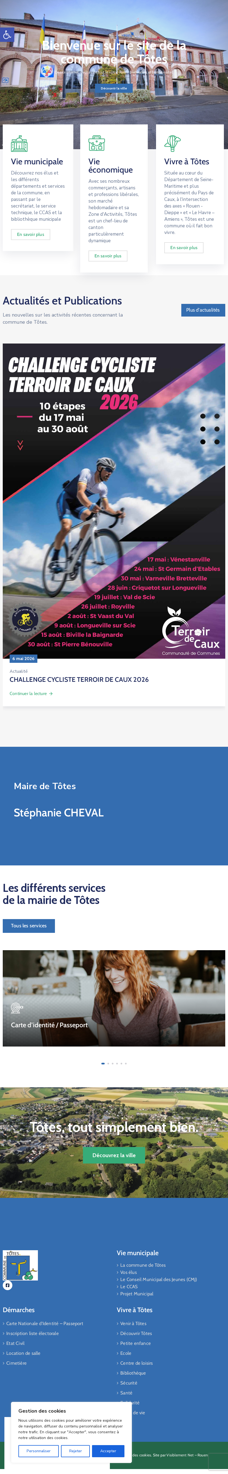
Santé (126, 1393)
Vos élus (128, 1272)
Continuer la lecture (31, 693)
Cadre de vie (132, 1412)
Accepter (108, 1451)
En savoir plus (30, 236)
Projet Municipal (136, 1293)
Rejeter (75, 1451)
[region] (71, 1432)
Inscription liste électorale (32, 1333)
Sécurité (128, 1383)
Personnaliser (39, 1451)
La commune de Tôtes (143, 1265)
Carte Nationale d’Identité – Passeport (44, 1323)
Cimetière (16, 1363)
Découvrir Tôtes (136, 1333)
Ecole (125, 1353)
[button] (7, 35)
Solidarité (130, 1402)
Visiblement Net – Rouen (187, 1455)
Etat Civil (15, 1343)
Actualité (19, 671)
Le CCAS (129, 1286)
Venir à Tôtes (133, 1323)
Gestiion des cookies (134, 1455)
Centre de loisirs (136, 1363)
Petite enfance (135, 1343)
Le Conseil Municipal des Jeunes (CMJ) (158, 1279)
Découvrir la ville (114, 88)
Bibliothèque (133, 1373)
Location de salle (23, 1353)
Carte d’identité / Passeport (49, 1025)
